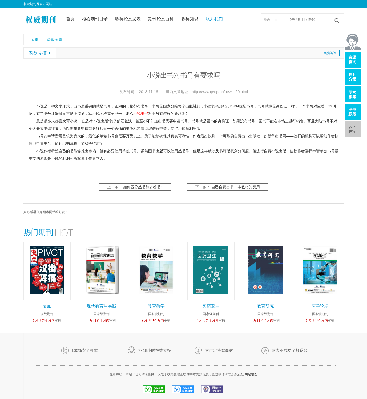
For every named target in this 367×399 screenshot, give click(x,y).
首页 (70, 19)
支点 (47, 306)
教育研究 (265, 306)
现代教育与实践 (101, 306)
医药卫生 (210, 306)
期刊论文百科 (161, 19)
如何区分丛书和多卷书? (142, 187)
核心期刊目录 (95, 19)
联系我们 (214, 19)
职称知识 (189, 19)
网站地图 (251, 374)
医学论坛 (320, 306)
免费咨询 (330, 53)
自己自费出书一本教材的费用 (235, 187)
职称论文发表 (128, 19)
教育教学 (156, 306)
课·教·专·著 (54, 40)
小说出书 (140, 113)
